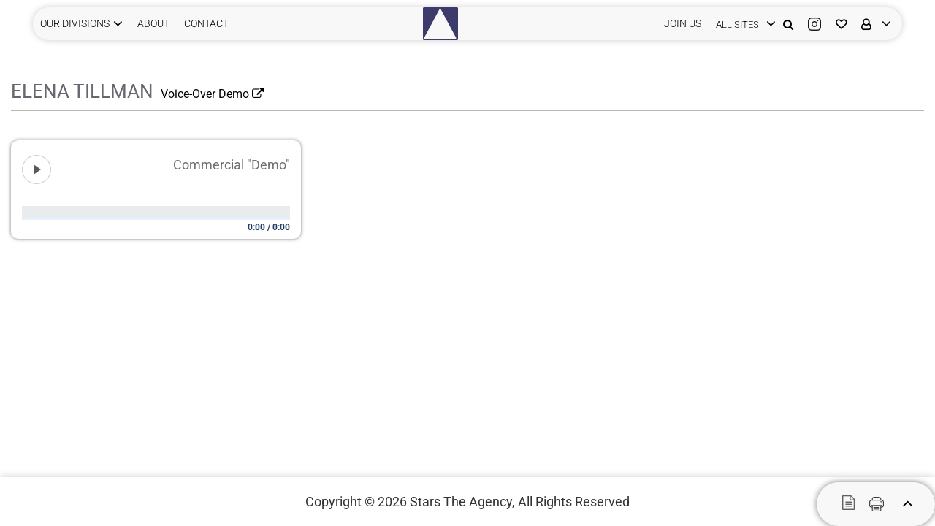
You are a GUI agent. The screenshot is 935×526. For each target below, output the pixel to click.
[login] (742, 23)
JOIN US (682, 23)
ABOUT (153, 23)
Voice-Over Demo (212, 94)
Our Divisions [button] (75, 23)
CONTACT (206, 23)
